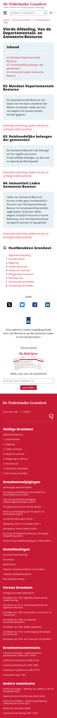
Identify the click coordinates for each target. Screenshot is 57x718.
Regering (14, 262)
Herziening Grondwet (21, 285)
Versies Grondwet (22, 20)
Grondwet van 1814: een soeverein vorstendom (27, 639)
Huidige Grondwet (18, 429)
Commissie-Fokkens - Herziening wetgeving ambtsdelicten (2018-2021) (25, 702)
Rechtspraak (16, 278)
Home (6, 20)
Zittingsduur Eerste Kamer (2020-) (20, 528)
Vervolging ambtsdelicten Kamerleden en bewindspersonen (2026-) (24, 493)
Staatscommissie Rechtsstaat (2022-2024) (24, 696)
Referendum (9, 564)
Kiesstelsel (8, 559)
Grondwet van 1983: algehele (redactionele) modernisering (25, 599)
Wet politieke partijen (14, 578)
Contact (26, 411)
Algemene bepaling (20, 255)
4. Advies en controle (13, 453)
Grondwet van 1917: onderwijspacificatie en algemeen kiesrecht (25, 606)
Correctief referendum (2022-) (18, 518)
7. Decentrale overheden (15, 468)
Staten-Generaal (18, 266)
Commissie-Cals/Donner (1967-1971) (21, 670)
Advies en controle (19, 270)
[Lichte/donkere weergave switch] (52, 13)
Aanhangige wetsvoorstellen (17, 487)
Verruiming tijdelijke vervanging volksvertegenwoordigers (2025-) (19, 500)
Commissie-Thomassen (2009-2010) (21, 660)
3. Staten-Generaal (12, 449)
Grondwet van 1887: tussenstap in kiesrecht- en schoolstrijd (27, 613)
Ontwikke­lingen (16, 549)
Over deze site (10, 411)
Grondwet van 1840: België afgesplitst (22, 626)
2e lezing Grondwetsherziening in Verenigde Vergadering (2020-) (25, 534)
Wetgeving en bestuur (21, 274)
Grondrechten (17, 259)
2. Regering (9, 444)
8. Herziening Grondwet (15, 473)
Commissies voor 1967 (14, 674)
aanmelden (28, 387)
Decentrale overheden (21, 281)
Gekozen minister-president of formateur (24, 569)
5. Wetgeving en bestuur (15, 458)
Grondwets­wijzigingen (21, 482)
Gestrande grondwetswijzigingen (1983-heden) (27, 540)
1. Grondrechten (11, 439)
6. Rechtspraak (10, 463)
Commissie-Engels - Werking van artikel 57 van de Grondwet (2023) (28, 690)
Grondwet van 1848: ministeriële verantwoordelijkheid (19, 620)
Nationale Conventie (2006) (16, 708)
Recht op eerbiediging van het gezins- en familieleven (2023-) (24, 512)
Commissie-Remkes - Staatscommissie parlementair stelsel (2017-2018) (22, 654)
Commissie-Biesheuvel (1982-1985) (20, 665)
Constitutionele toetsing (15, 554)
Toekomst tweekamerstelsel (17, 574)
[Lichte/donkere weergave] (52, 13)
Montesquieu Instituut (32, 7)
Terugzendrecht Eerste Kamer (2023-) (22, 506)
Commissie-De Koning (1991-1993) (20, 713)
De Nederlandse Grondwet (24, 4)
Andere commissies (19, 683)
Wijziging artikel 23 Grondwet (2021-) (21, 523)
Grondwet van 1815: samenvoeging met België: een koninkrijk (27, 633)
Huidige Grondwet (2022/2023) (18, 592)
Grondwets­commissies (21, 647)
